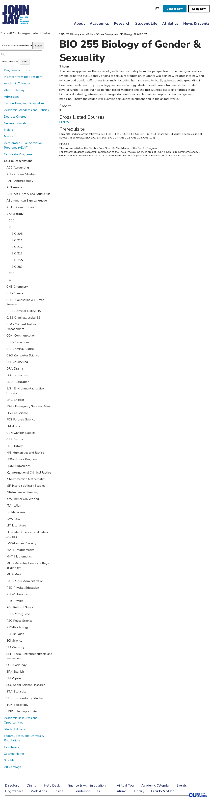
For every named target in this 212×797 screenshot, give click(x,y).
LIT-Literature (16, 525)
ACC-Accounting (17, 168)
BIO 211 (17, 240)
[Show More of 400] (6, 279)
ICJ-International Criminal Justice (28, 473)
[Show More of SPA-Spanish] (4, 671)
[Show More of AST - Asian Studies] (4, 207)
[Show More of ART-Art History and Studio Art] (4, 193)
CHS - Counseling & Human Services (25, 302)
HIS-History (14, 446)
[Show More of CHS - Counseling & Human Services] (4, 299)
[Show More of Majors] (1, 129)
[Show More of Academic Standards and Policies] (1, 109)
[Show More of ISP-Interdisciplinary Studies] (4, 485)
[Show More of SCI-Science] (4, 640)
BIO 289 (17, 267)
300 (11, 273)
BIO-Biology (14, 214)
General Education (16, 123)
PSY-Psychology (17, 627)
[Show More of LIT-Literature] (4, 525)
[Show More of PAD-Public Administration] (4, 581)
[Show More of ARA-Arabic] (4, 187)
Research (122, 23)
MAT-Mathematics (19, 556)
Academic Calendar (17, 83)
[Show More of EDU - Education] (4, 381)
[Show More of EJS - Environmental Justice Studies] (4, 388)
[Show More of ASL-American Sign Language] (4, 200)
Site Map (10, 760)
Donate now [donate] (175, 8)
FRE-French (14, 426)
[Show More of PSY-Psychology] (4, 627)
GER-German (15, 439)
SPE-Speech (14, 678)
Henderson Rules (87, 791)
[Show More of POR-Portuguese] (4, 614)
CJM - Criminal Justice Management (21, 326)
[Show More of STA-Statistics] (4, 691)
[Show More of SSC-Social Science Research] (4, 684)
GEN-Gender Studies (20, 433)
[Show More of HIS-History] (4, 446)
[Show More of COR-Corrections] (4, 342)
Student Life (146, 23)
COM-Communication (20, 336)
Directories (11, 747)
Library (139, 791)
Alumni (122, 791)
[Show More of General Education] (1, 123)
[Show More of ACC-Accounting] (4, 167)
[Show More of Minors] (1, 136)
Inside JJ (60, 791)
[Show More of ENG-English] (4, 399)
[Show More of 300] (6, 273)
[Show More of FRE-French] (4, 426)
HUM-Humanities (18, 466)
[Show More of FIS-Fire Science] (4, 413)
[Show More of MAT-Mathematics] (4, 556)
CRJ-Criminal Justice (20, 349)
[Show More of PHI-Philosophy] (4, 594)
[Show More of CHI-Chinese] (4, 293)
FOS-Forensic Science (20, 419)
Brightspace (14, 791)
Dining (31, 785)
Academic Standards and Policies (26, 110)
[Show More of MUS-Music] (4, 574)
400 (11, 280)
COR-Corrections (17, 342)
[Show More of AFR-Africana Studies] (4, 174)
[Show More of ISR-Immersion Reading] (4, 492)
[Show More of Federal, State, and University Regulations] (1, 735)
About (79, 23)
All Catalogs (12, 767)
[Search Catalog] (21, 54)
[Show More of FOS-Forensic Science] (4, 419)
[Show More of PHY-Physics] (4, 600)
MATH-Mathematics (20, 550)
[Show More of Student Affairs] (1, 729)
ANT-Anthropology (19, 181)
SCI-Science (14, 641)
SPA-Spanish (15, 672)
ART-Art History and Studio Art (28, 194)
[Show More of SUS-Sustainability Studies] (4, 698)
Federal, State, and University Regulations (24, 738)
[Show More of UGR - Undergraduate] (4, 711)
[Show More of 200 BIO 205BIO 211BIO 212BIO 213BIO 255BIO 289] (6, 227)
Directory (12, 785)
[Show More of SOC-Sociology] (4, 664)
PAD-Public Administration (24, 581)
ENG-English (15, 400)
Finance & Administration (86, 785)
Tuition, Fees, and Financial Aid (25, 103)
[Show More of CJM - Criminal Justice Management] (4, 324)
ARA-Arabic (14, 187)
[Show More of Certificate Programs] (1, 154)
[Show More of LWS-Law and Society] (4, 543)
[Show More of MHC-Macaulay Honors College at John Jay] (4, 563)
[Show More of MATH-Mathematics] (4, 549)
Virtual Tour (126, 785)
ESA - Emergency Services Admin (29, 406)
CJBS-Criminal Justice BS (23, 318)
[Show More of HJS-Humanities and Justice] (4, 452)
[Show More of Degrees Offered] (1, 116)
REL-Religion (15, 634)
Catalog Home (14, 754)
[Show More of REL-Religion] (4, 633)
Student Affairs (14, 729)
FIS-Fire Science (17, 413)
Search (25, 62)
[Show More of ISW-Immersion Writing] (4, 498)
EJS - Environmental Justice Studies (25, 390)
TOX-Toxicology (17, 705)
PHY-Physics (14, 601)
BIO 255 (17, 260)
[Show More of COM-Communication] (4, 335)
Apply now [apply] (199, 8)
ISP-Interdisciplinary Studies (25, 486)
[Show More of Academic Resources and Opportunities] (1, 717)
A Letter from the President (23, 77)
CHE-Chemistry (17, 287)
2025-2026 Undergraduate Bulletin (77, 34)
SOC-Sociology (16, 665)
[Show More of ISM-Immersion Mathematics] (4, 479)
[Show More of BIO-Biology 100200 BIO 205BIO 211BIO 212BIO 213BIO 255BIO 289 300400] (4, 213)
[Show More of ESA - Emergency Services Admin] (4, 406)
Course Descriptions (18, 161)
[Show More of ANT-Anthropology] (4, 180)
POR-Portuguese (18, 614)
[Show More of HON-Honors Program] (4, 459)
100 (11, 220)
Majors (8, 130)
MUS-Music (14, 574)
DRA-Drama (14, 369)
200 (11, 227)
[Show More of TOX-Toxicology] (4, 704)
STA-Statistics (16, 691)
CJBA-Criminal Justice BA (23, 311)
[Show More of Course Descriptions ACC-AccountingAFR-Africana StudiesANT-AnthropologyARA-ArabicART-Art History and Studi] (1, 160)
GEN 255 (64, 122)
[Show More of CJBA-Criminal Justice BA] (4, 310)
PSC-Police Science (19, 621)
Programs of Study (17, 70)
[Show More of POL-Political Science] (4, 607)
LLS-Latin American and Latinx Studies (27, 534)
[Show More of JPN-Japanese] (4, 512)
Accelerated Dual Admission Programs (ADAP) (23, 145)
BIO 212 (17, 247)
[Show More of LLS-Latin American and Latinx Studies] (4, 532)
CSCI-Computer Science (22, 355)
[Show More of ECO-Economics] (4, 375)
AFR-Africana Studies (21, 174)
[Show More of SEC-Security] (4, 647)
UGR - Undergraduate (21, 711)
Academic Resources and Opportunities (21, 720)
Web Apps (39, 791)
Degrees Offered (15, 117)
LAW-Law (13, 519)
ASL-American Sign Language (26, 201)
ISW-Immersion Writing (22, 499)
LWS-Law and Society (21, 543)
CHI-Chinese (14, 293)
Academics (99, 23)
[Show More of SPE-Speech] (4, 678)
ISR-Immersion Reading (22, 492)
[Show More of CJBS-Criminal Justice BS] (4, 317)
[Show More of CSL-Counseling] (4, 361)
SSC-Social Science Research (25, 685)
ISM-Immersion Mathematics (26, 479)
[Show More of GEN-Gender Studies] (4, 432)
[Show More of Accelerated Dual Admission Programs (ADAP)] (1, 142)
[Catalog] (16, 45)
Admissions (11, 97)
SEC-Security (15, 647)
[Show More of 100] (6, 220)
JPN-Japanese (15, 512)
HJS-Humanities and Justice (25, 453)
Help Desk (52, 785)
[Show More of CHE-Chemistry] (4, 286)
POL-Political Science (20, 607)
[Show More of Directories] (1, 747)
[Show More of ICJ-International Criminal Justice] (4, 472)
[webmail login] (157, 8)
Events (181, 785)
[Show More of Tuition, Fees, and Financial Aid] (1, 103)
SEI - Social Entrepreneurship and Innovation (29, 656)
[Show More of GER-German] (4, 439)
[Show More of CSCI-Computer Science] (4, 355)
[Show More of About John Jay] (1, 90)
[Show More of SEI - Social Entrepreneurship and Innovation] (4, 653)
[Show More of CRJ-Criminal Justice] (4, 348)
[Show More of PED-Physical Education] (4, 587)
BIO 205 (17, 234)
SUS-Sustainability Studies (24, 698)
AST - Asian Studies (20, 207)
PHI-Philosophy (17, 594)
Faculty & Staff (162, 791)
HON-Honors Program (21, 459)
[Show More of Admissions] (1, 96)
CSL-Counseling (17, 362)
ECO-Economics (17, 375)
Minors (8, 136)
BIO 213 (17, 253)
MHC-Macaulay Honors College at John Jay (27, 565)
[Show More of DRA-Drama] (4, 368)
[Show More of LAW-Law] (4, 518)
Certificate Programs (18, 154)
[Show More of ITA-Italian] (4, 505)
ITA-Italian (13, 506)
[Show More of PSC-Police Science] (4, 620)
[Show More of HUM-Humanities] (4, 465)
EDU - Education (17, 382)
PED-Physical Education (22, 588)
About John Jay (14, 90)
